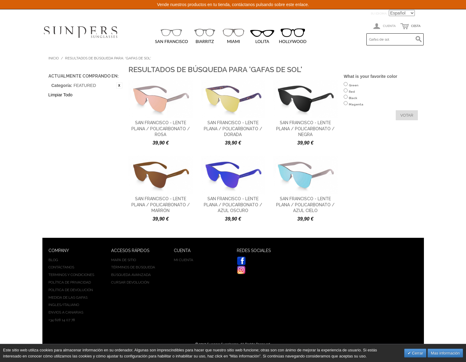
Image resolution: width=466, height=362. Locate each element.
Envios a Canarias (65, 312)
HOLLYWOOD (292, 36)
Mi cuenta (183, 260)
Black (353, 101)
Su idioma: (379, 13)
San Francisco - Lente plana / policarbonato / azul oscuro (233, 204)
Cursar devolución (130, 282)
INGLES (54, 305)
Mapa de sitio (123, 260)
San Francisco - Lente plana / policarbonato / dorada (233, 128)
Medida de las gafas (68, 297)
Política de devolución (70, 290)
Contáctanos (61, 267)
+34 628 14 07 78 (61, 320)
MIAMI (233, 36)
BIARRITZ (205, 36)
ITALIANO (71, 305)
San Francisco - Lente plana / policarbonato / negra (305, 128)
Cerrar (417, 353)
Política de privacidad (69, 282)
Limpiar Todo (60, 94)
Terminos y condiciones (71, 275)
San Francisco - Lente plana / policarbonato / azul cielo (305, 204)
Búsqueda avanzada (131, 275)
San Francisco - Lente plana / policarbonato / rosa (160, 128)
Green (354, 88)
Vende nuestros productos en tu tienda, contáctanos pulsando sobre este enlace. (233, 4)
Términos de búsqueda (133, 267)
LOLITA (262, 37)
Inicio (53, 58)
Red (352, 94)
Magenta (356, 107)
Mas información (445, 353)
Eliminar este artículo (119, 85)
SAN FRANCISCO (171, 36)
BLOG (53, 260)
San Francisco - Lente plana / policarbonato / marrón (160, 204)
